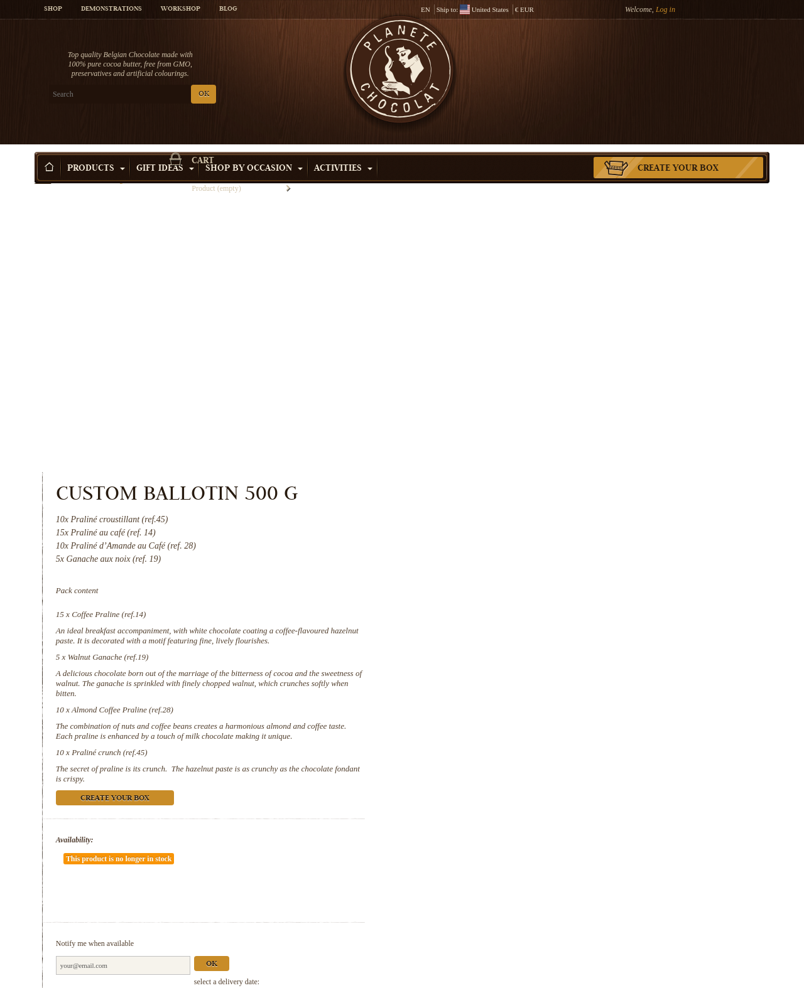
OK (182, 94)
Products (96, 150)
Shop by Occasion (254, 150)
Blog (228, 9)
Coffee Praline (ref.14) (530, 324)
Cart (677, 59)
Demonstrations (111, 9)
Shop (53, 9)
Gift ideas (165, 150)
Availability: (496, 549)
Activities (343, 150)
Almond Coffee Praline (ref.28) (544, 419)
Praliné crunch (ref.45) (530, 462)
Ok (633, 636)
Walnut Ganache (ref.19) (529, 367)
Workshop (180, 9)
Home (43, 172)
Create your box (678, 150)
